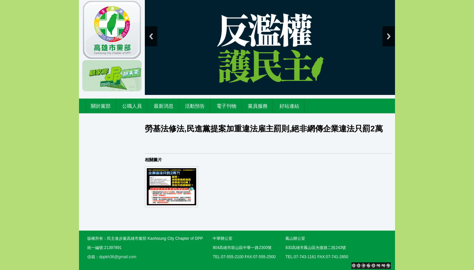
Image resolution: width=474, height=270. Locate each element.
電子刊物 (226, 106)
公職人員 (132, 106)
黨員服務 (258, 106)
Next (388, 36)
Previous (151, 36)
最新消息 (163, 106)
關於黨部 (101, 106)
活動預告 (195, 106)
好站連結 (289, 106)
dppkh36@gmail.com (117, 257)
